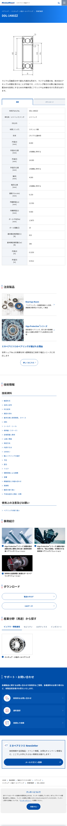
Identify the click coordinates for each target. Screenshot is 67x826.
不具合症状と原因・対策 (12, 494)
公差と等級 (8, 439)
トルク (6, 468)
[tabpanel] (33, 188)
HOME (4, 780)
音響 (5, 477)
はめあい (7, 451)
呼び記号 (7, 409)
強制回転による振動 (11, 473)
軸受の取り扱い (9, 490)
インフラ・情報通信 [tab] (12, 626)
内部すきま (8, 447)
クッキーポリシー (25, 800)
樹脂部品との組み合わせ (12, 481)
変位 (5, 464)
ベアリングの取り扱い (12, 510)
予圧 (5, 460)
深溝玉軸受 (30, 783)
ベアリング (37, 780)
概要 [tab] (17, 102)
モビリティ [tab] (28, 626)
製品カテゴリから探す (24, 780)
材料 (5, 422)
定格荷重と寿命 (9, 435)
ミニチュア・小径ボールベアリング (13, 783)
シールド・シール (10, 426)
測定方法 (7, 443)
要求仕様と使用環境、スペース (15, 418)
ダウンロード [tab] (49, 102)
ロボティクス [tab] (41, 626)
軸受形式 (7, 401)
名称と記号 (8, 405)
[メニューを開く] (64, 3)
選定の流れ (8, 413)
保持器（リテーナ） (11, 430)
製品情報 (12, 780)
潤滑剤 (6, 485)
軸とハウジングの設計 (12, 456)
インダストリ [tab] (56, 626)
